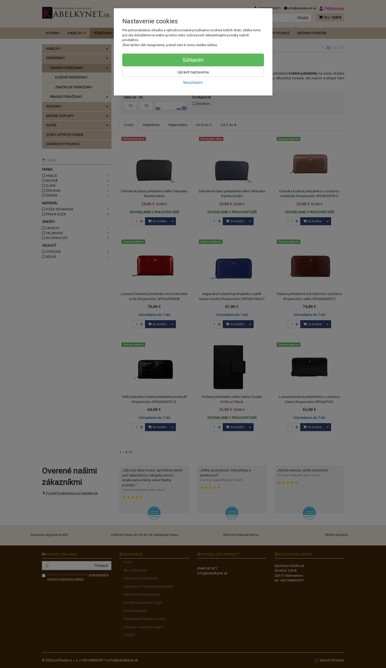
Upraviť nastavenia (193, 72)
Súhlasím (193, 60)
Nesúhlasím (193, 82)
